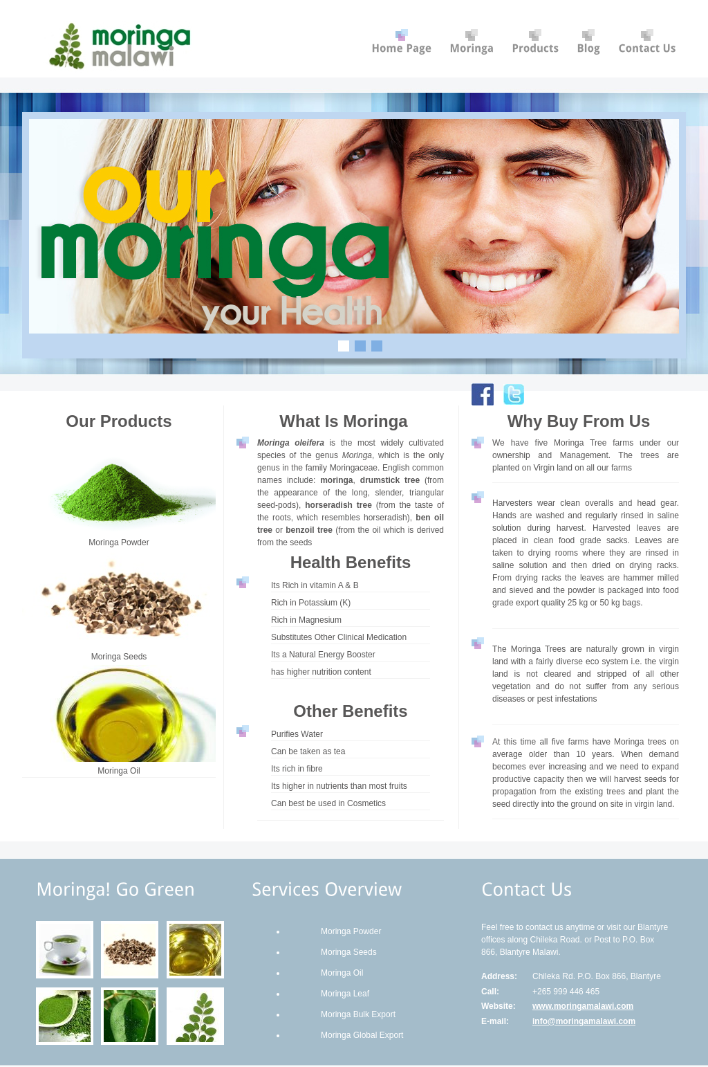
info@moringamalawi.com (583, 1021)
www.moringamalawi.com (582, 1006)
